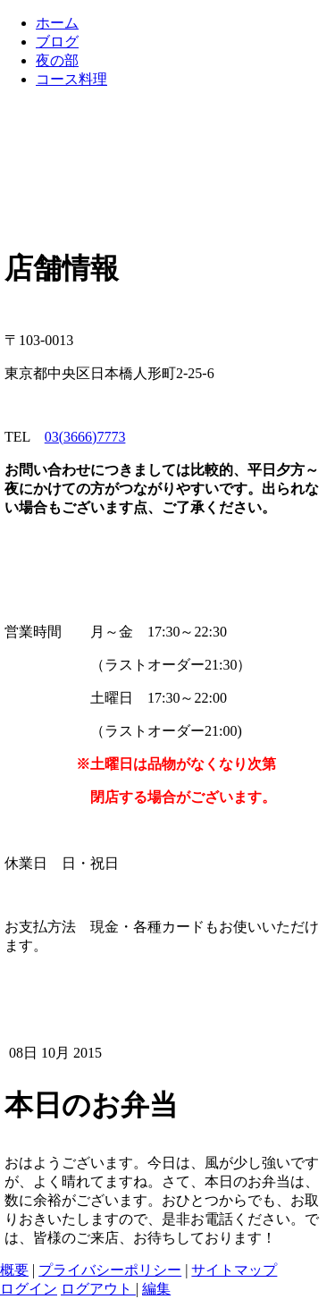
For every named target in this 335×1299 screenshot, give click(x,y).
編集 (156, 1288)
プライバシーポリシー (109, 1270)
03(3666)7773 (85, 436)
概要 (14, 1270)
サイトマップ (234, 1270)
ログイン (28, 1288)
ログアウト (98, 1288)
